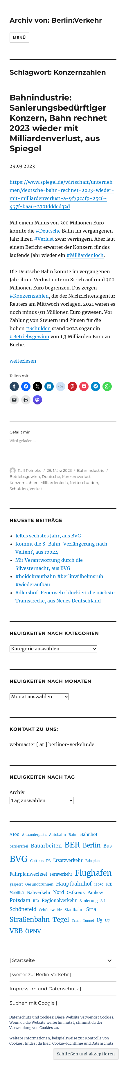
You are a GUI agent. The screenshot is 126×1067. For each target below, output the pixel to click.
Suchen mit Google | (33, 1003)
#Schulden (38, 328)
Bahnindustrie (91, 470)
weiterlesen (23, 361)
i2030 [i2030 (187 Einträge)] (98, 884)
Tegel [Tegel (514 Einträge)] (61, 920)
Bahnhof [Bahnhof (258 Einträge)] (89, 834)
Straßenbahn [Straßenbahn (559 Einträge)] (30, 919)
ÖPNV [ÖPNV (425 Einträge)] (33, 931)
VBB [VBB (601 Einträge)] (16, 931)
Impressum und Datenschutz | (45, 989)
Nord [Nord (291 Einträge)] (58, 892)
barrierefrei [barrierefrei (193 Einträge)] (19, 846)
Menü (19, 37)
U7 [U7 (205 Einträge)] (107, 920)
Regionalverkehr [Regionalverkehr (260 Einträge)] (59, 900)
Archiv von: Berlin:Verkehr (56, 20)
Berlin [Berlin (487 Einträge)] (92, 845)
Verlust (36, 488)
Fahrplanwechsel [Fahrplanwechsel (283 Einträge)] (28, 874)
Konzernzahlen (24, 482)
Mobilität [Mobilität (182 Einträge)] (17, 893)
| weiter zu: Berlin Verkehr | (40, 974)
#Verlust (44, 239)
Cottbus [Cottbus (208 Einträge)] (37, 861)
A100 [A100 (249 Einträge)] (14, 834)
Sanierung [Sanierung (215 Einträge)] (89, 901)
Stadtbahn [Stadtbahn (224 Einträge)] (74, 909)
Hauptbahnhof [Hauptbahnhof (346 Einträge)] (74, 884)
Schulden (19, 488)
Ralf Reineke (30, 470)
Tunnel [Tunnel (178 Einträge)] (88, 921)
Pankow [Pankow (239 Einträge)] (95, 892)
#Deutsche (48, 231)
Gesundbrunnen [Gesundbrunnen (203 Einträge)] (39, 884)
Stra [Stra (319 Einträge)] (91, 909)
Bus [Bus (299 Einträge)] (107, 846)
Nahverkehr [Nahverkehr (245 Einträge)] (39, 892)
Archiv (17, 792)
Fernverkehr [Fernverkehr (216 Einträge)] (61, 874)
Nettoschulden (84, 482)
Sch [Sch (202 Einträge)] (103, 901)
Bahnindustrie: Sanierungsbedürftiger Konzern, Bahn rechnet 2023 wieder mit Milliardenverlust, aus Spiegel (58, 123)
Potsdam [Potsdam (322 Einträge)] (20, 900)
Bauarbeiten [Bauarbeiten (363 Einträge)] (46, 846)
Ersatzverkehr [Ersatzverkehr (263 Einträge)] (68, 860)
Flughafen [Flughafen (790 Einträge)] (93, 873)
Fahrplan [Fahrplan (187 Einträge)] (92, 861)
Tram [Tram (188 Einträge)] (76, 921)
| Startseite (22, 960)
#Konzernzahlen (29, 296)
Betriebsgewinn (25, 476)
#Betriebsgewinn (29, 336)
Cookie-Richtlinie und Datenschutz (83, 1043)
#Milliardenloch (85, 255)
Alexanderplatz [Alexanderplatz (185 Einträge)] (34, 835)
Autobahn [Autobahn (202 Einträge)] (57, 834)
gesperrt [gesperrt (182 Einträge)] (16, 884)
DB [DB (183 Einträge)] (48, 861)
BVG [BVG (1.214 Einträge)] (19, 859)
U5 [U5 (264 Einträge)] (99, 920)
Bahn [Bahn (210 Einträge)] (73, 834)
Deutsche (51, 476)
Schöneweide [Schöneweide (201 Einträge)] (50, 910)
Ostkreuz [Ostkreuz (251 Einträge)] (76, 892)
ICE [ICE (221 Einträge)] (109, 884)
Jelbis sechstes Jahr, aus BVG (48, 536)
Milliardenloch (54, 482)
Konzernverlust (76, 476)
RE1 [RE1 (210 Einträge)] (36, 901)
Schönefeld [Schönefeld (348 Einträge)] (23, 909)
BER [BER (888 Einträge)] (72, 845)
